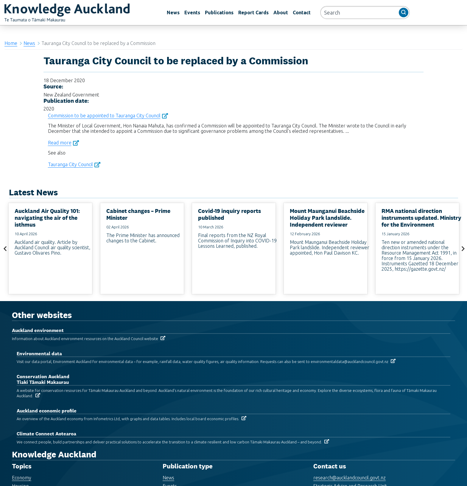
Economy (21, 477)
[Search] (365, 12)
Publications (219, 12)
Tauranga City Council (70, 164)
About (280, 12)
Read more (59, 142)
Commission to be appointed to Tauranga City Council (104, 115)
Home (10, 43)
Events (192, 12)
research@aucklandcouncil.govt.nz (349, 477)
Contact (302, 12)
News (173, 12)
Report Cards (253, 12)
